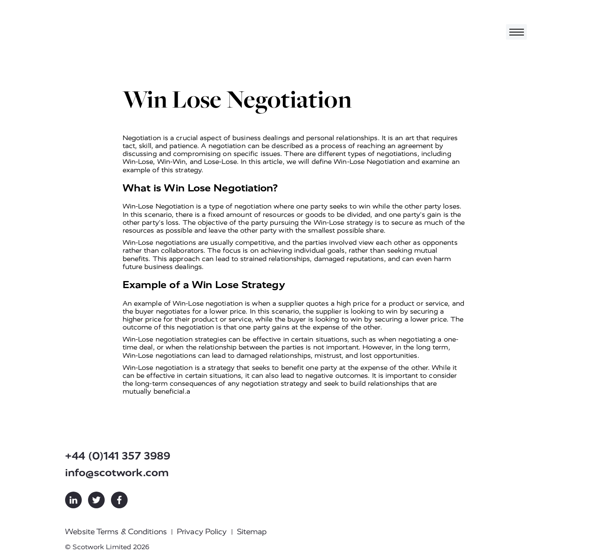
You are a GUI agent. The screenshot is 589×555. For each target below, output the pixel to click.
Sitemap (252, 531)
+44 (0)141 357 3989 (117, 456)
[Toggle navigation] (516, 32)
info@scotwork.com (117, 473)
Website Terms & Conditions (116, 531)
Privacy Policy (202, 531)
